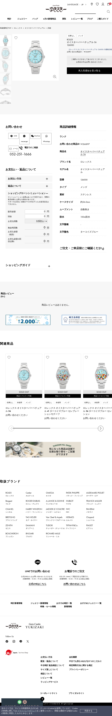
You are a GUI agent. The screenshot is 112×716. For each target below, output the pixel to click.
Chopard (90, 518)
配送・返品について (49, 661)
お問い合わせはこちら (74, 584)
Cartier (30, 494)
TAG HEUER (31, 518)
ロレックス (18, 28)
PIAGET (89, 526)
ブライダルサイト (76, 693)
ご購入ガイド (103, 19)
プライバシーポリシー (27, 711)
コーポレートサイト (48, 693)
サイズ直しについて (49, 669)
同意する (88, 711)
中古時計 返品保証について (52, 665)
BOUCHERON (12, 534)
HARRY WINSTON (34, 510)
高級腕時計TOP (5, 28)
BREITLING (11, 518)
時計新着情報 (16, 603)
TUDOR (56, 526)
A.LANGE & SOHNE (55, 502)
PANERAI (90, 510)
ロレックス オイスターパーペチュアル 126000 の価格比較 (90, 49)
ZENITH (9, 526)
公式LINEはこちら (37, 584)
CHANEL (9, 510)
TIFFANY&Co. (72, 526)
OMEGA (50, 494)
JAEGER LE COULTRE (55, 510)
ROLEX (10, 494)
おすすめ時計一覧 (64, 603)
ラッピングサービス (49, 682)
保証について (46, 674)
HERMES (70, 518)
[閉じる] (42, 699)
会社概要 (73, 657)
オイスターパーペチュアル (35, 28)
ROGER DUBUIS (33, 502)
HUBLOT (69, 502)
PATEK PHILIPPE (74, 494)
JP (82, 5)
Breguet (9, 502)
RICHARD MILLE (53, 534)
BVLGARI (30, 534)
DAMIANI (30, 526)
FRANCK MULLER (94, 502)
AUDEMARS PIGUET (95, 494)
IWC (68, 510)
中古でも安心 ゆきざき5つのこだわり (85, 661)
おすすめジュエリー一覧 (90, 603)
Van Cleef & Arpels (55, 518)
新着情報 (68, 606)
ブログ (90, 19)
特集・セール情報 (48, 606)
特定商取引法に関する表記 (80, 665)
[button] (100, 428)
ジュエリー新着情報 (39, 603)
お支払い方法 (46, 657)
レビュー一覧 (46, 678)
